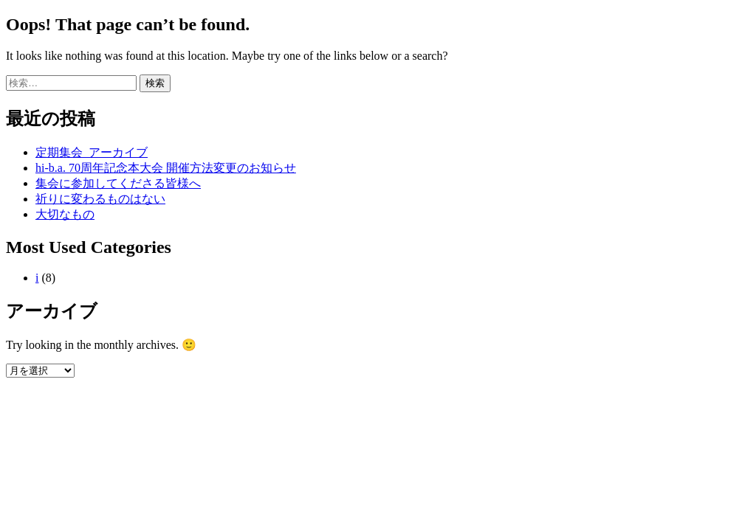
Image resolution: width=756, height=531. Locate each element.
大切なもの (64, 214)
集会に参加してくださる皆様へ (118, 183)
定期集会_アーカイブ (91, 152)
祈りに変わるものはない (100, 198)
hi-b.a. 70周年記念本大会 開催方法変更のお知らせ (165, 168)
